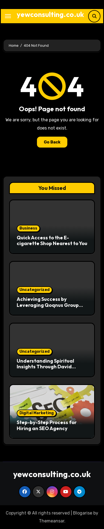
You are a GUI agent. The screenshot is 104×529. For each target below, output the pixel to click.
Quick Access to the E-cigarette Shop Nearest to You (52, 240)
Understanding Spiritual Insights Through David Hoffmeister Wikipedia (45, 367)
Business (28, 228)
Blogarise (82, 513)
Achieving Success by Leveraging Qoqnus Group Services (48, 305)
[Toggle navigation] (8, 16)
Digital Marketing (36, 413)
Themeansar (51, 521)
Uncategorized (34, 289)
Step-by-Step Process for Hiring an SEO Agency (47, 425)
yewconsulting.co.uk (50, 14)
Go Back (52, 142)
